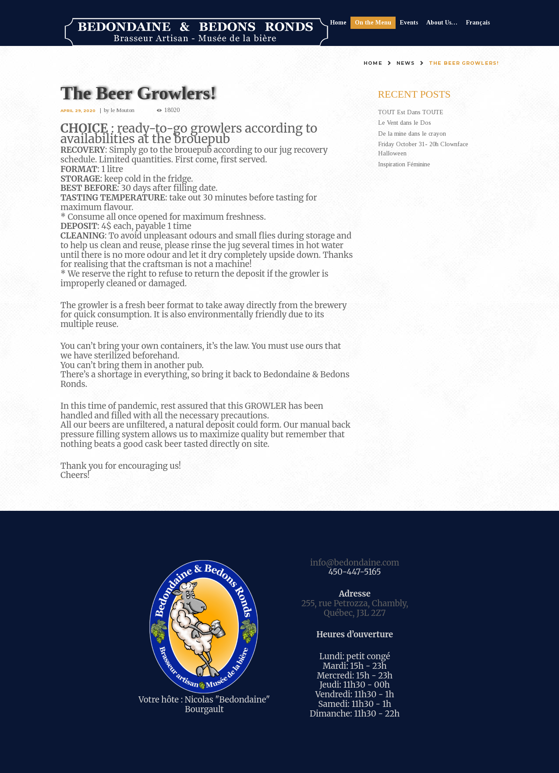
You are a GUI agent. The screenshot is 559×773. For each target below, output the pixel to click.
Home (338, 22)
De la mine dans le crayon (412, 133)
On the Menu (373, 22)
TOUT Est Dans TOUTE (410, 112)
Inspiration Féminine (404, 164)
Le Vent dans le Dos (404, 122)
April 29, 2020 (78, 110)
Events (409, 22)
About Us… (441, 22)
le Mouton (122, 110)
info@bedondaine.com (354, 563)
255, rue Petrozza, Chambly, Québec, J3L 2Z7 (354, 608)
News (405, 63)
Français (478, 22)
